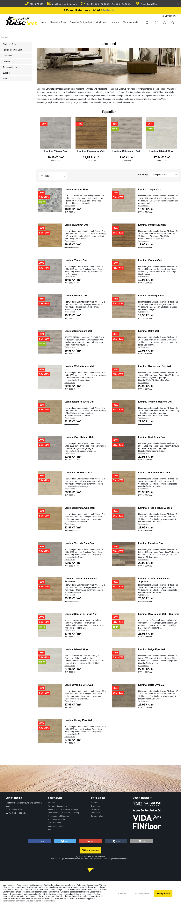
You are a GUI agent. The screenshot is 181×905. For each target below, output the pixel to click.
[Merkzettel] (156, 23)
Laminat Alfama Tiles (76, 189)
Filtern (46, 176)
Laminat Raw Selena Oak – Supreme (158, 614)
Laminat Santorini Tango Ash (80, 614)
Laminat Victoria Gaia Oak (79, 543)
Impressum (95, 812)
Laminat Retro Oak (148, 331)
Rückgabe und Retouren (58, 816)
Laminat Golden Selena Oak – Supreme (155, 580)
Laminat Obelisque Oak (151, 295)
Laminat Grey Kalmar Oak (79, 437)
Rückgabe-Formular (56, 819)
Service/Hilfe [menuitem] (169, 16)
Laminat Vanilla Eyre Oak (78, 685)
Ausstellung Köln (146, 4)
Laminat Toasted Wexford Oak (155, 401)
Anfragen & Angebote (57, 806)
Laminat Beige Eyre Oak (152, 649)
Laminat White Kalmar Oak (79, 366)
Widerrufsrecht (54, 823)
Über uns (94, 803)
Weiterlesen (69, 206)
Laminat (6, 61)
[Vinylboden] (101, 22)
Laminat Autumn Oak (76, 225)
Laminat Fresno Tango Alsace (155, 508)
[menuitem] (43, 22)
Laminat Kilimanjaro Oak (126, 151)
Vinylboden (7, 55)
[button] (39, 841)
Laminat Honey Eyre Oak (78, 720)
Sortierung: (143, 174)
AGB (50, 829)
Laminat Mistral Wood (161, 151)
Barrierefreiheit (96, 816)
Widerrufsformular (56, 826)
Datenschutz (95, 809)
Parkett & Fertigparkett (12, 50)
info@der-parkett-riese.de (62, 4)
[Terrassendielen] (131, 22)
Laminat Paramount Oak (91, 151)
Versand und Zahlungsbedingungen (63, 809)
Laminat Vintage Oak (150, 260)
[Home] (43, 22)
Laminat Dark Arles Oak (151, 437)
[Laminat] (115, 22)
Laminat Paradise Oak (150, 543)
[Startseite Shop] (58, 22)
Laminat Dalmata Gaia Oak (79, 508)
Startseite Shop (9, 44)
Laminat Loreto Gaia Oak (78, 472)
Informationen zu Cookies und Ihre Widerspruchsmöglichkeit (29, 901)
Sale (5, 78)
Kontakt (51, 803)
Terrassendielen (10, 67)
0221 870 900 (34, 4)
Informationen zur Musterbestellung (63, 812)
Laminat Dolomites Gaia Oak (154, 472)
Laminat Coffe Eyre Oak (151, 685)
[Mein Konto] (165, 23)
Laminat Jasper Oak (149, 189)
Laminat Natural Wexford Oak (155, 366)
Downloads (95, 806)
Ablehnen (122, 894)
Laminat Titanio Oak (55, 151)
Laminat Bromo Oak (75, 295)
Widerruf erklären (90, 850)
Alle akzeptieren (141, 894)
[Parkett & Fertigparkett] (81, 22)
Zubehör (6, 73)
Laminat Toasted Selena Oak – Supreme (81, 580)
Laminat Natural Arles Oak (79, 401)
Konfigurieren (163, 894)
